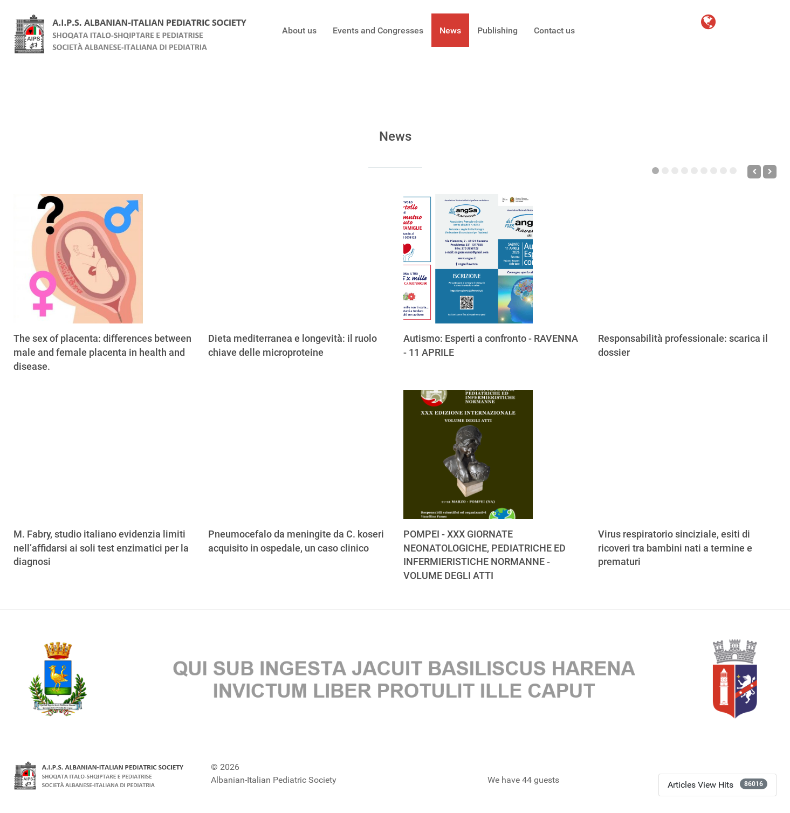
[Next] (770, 171)
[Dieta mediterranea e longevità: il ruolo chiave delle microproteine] (273, 258)
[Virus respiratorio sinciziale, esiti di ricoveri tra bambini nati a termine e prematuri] (662, 454)
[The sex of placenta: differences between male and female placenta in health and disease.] (78, 258)
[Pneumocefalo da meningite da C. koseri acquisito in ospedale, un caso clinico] (273, 454)
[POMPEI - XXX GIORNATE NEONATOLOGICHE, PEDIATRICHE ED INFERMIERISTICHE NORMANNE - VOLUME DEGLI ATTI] (468, 454)
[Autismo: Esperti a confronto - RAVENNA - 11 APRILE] (468, 258)
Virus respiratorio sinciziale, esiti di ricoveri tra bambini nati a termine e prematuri (675, 548)
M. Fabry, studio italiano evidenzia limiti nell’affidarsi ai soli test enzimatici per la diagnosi (101, 548)
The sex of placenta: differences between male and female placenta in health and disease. (102, 352)
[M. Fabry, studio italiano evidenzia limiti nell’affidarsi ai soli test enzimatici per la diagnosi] (78, 454)
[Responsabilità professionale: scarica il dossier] (662, 258)
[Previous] (754, 171)
